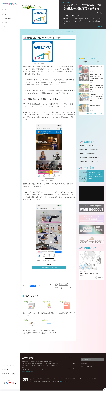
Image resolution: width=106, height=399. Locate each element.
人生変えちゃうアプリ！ (39, 31)
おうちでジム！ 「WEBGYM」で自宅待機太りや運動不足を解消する (60, 31)
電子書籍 (83, 146)
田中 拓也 (99, 13)
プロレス (83, 161)
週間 (98, 62)
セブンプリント (93, 161)
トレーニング (67, 287)
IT (56, 284)
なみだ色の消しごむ (86, 157)
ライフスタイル (63, 284)
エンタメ (4, 10)
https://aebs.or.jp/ (64, 381)
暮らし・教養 (29, 31)
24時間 (85, 62)
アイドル (83, 149)
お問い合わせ (44, 369)
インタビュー (93, 149)
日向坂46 (91, 153)
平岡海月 (83, 153)
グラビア (4, 14)
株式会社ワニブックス (26, 369)
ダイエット (58, 287)
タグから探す (5, 369)
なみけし (96, 157)
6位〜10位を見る (91, 113)
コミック (4, 22)
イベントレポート (7, 27)
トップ (23, 31)
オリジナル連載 (6, 18)
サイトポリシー (36, 369)
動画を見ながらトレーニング (49, 267)
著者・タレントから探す (8, 374)
